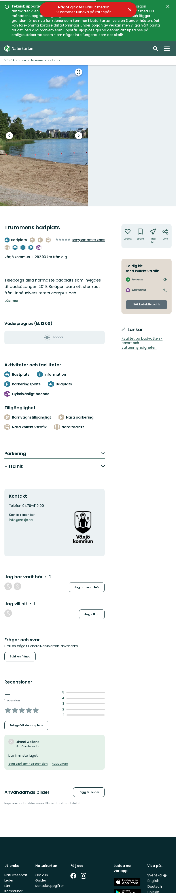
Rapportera (60, 764)
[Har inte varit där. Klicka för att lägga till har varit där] (127, 236)
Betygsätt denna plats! (88, 240)
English (153, 880)
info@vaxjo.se (21, 520)
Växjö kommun (17, 257)
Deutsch (154, 886)
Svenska (155, 875)
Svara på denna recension (27, 764)
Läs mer (11, 300)
